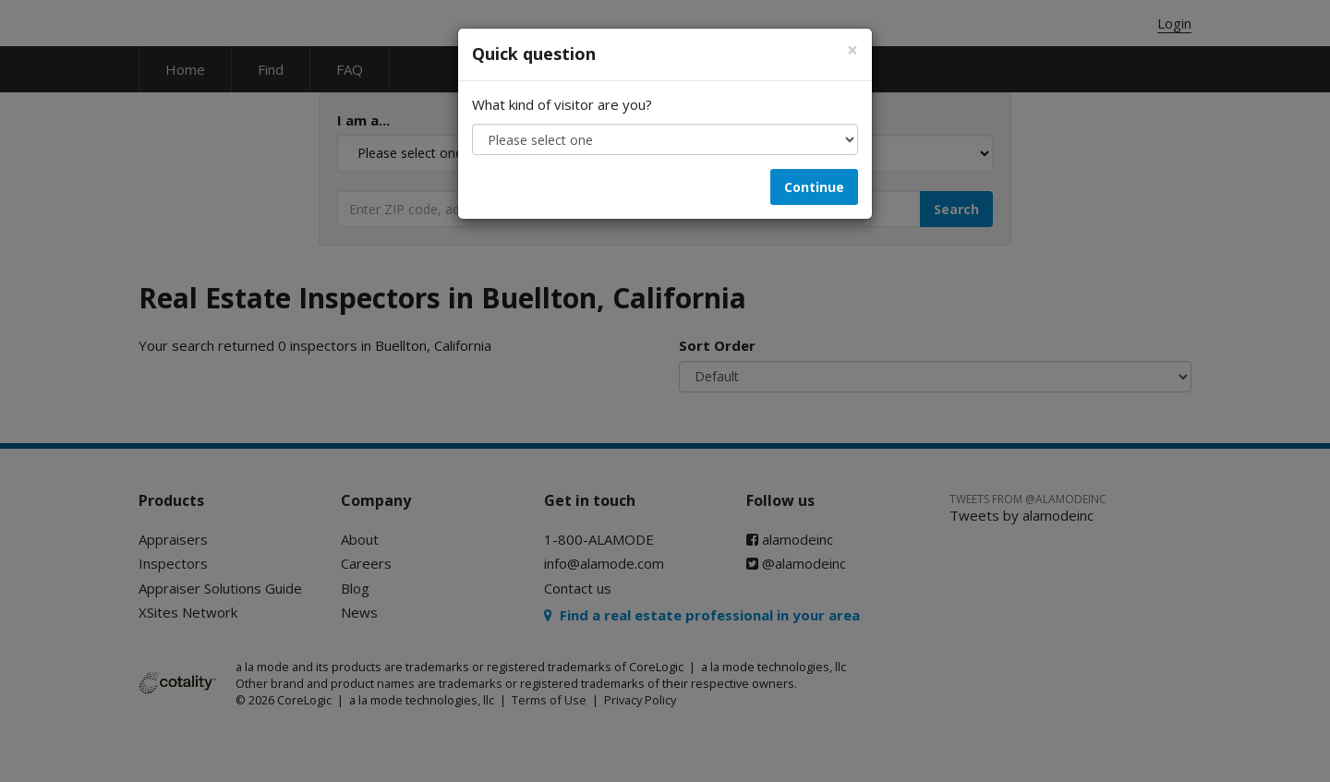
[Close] (852, 50)
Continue (814, 187)
